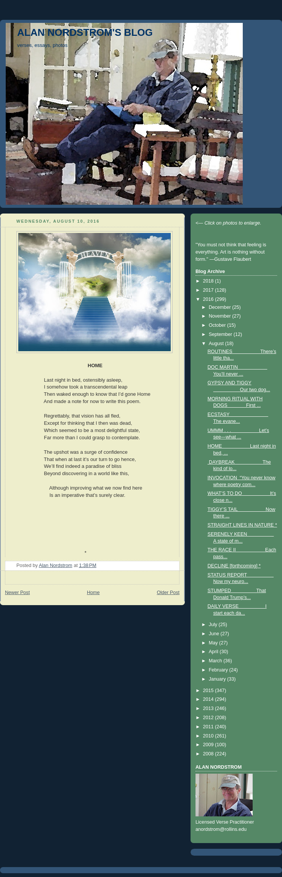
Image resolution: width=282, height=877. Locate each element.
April (214, 651)
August (217, 343)
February (219, 670)
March (216, 660)
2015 (209, 690)
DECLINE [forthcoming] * (234, 566)
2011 (209, 726)
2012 (209, 717)
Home (93, 592)
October (218, 325)
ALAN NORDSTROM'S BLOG (85, 32)
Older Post (168, 592)
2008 (209, 754)
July (214, 624)
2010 (209, 736)
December (220, 307)
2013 (209, 708)
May (214, 643)
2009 (209, 744)
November (220, 316)
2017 (209, 290)
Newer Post (17, 592)
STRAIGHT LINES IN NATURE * (242, 525)
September (221, 334)
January (218, 679)
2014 (209, 699)
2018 (209, 281)
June (215, 633)
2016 (209, 299)
